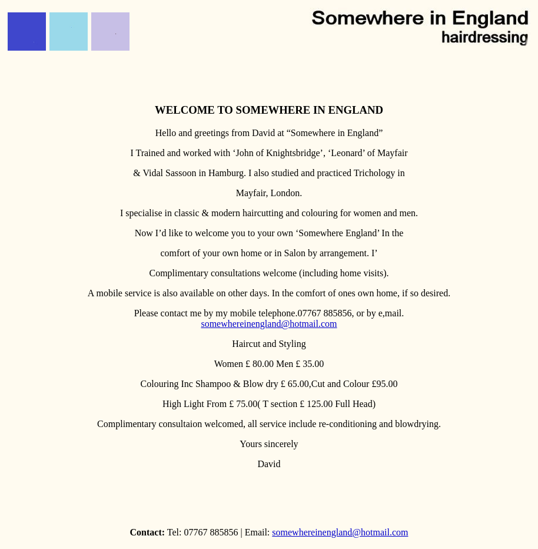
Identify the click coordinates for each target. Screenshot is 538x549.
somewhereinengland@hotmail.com (269, 324)
